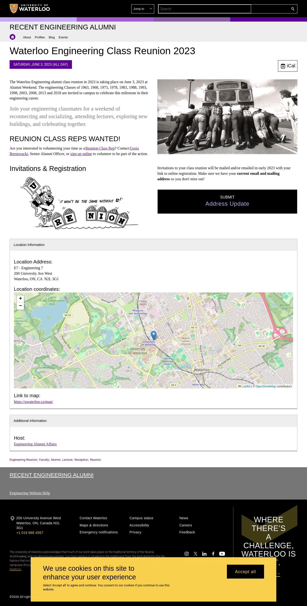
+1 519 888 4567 (29, 533)
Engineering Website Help (30, 493)
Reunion (95, 459)
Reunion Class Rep (100, 148)
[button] (258, 9)
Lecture (67, 459)
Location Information (29, 245)
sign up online (81, 154)
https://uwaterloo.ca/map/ (33, 402)
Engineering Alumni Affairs (35, 444)
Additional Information (30, 421)
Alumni (55, 459)
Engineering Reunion (23, 459)
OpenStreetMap (266, 386)
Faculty (44, 459)
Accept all (245, 571)
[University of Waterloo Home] (30, 8)
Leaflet (244, 386)
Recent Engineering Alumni (52, 475)
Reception (81, 459)
